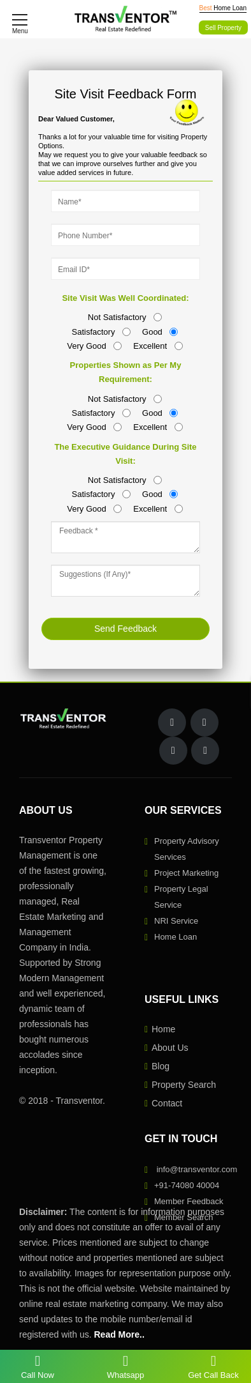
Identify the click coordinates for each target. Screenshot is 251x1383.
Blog (160, 1066)
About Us (170, 1048)
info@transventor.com (197, 1169)
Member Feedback (188, 1201)
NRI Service (176, 921)
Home (163, 1029)
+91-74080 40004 (186, 1185)
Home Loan (175, 937)
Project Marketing (186, 873)
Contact (167, 1103)
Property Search (184, 1085)
